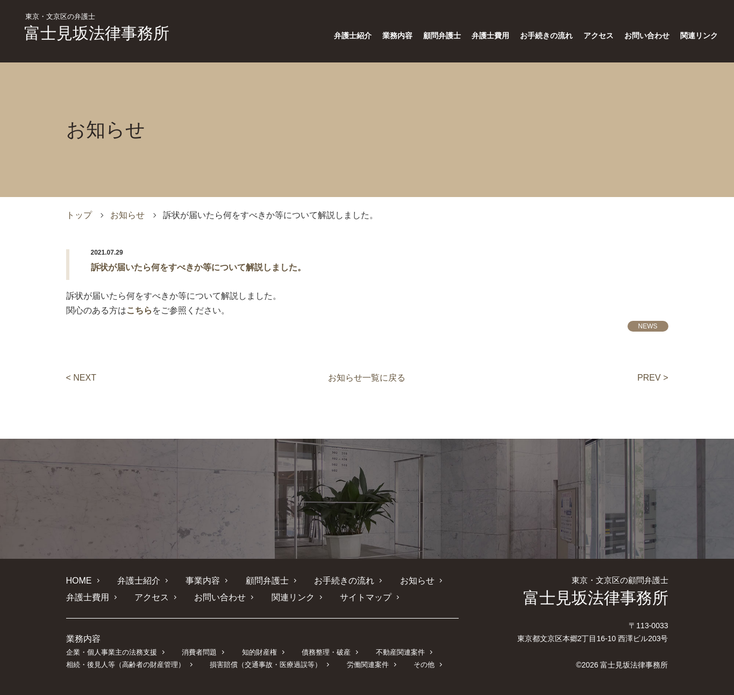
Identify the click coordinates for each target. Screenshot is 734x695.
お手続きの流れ (546, 35)
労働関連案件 (368, 665)
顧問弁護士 (442, 35)
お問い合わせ (646, 35)
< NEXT (81, 377)
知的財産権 (259, 652)
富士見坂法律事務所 (96, 27)
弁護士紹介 (353, 35)
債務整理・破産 (326, 652)
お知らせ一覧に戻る (366, 377)
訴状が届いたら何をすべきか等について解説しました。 (198, 267)
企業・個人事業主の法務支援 (111, 652)
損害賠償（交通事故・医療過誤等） (266, 665)
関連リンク (699, 35)
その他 (424, 665)
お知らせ (127, 215)
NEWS (648, 326)
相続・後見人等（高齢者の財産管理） (125, 665)
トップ (79, 215)
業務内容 (397, 35)
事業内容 (203, 580)
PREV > (652, 377)
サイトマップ (365, 597)
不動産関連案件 (400, 652)
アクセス (598, 35)
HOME (79, 580)
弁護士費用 (490, 35)
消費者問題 (199, 652)
